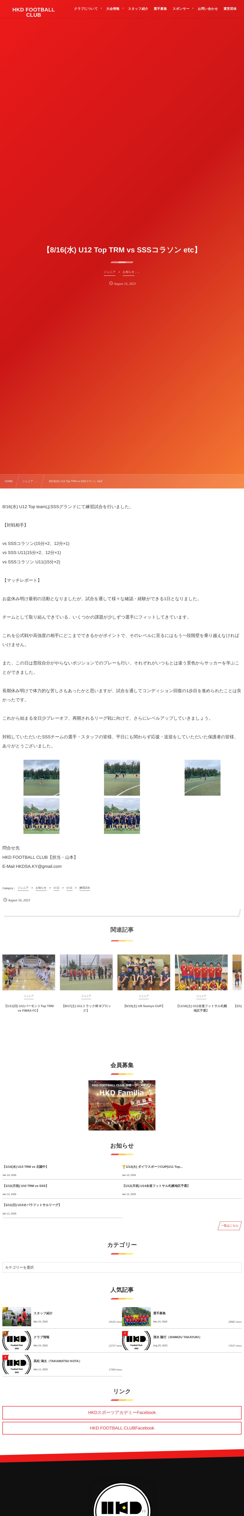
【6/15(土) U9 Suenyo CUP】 (144, 1009)
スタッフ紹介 (43, 1313)
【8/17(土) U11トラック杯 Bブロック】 (86, 1011)
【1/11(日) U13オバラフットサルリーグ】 (31, 1205)
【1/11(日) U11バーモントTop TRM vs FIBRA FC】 (29, 1011)
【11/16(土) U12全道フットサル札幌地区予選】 (201, 1011)
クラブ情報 (41, 1337)
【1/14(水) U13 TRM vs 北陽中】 (25, 1166)
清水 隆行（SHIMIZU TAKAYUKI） (177, 1337)
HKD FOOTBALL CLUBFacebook (122, 1428)
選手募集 (159, 1313)
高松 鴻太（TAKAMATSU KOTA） (58, 1361)
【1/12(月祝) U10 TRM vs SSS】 (25, 1186)
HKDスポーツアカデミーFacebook (122, 1412)
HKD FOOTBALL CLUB (33, 12)
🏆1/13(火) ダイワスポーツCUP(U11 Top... (152, 1166)
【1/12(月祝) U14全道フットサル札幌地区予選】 (156, 1186)
